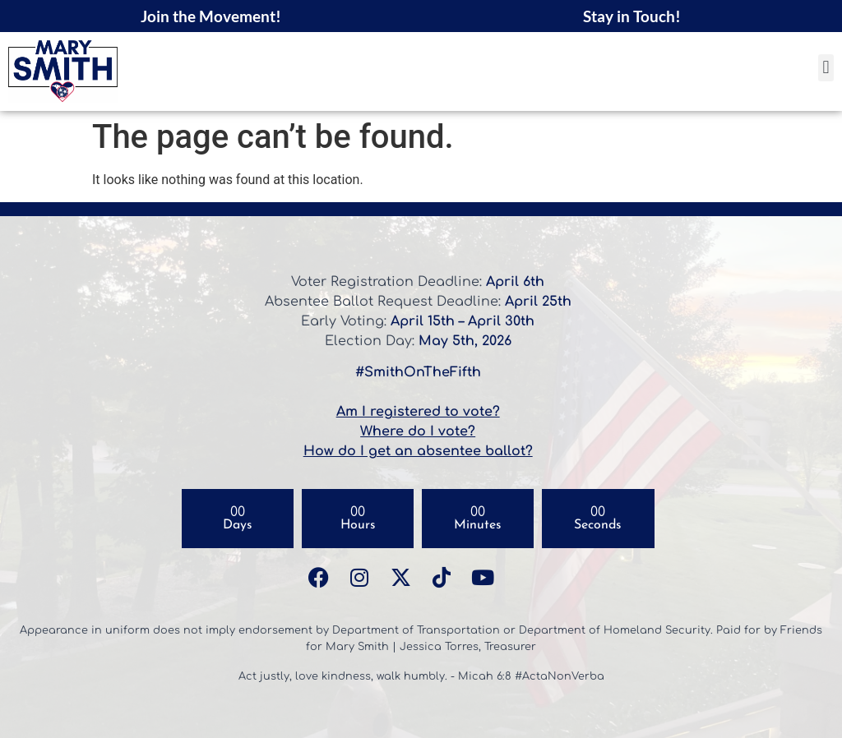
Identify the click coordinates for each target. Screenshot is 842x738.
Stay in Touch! (632, 16)
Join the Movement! (211, 16)
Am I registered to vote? (418, 411)
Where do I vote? (417, 431)
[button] (826, 67)
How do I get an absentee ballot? (418, 451)
